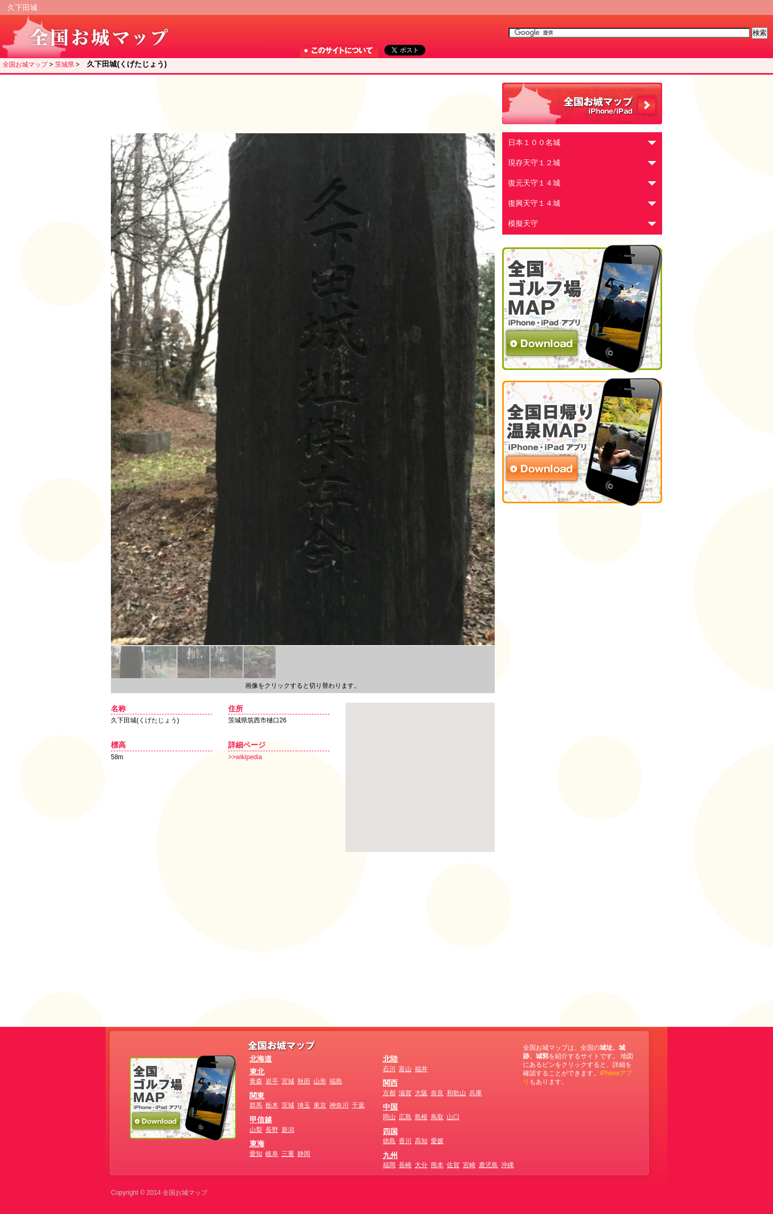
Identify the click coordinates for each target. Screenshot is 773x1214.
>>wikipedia (245, 757)
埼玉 (303, 1105)
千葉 (358, 1105)
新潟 (287, 1129)
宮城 (287, 1081)
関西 (390, 1083)
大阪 (421, 1093)
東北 (256, 1071)
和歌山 (456, 1093)
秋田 (303, 1081)
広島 (405, 1117)
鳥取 (437, 1117)
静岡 (303, 1153)
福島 (335, 1081)
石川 (389, 1069)
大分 (421, 1165)
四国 (390, 1131)
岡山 (389, 1117)
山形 (319, 1081)
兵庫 (475, 1093)
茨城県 (64, 64)
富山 (405, 1069)
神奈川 (339, 1105)
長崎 (405, 1165)
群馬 (255, 1105)
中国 (390, 1107)
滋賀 (405, 1093)
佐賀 (453, 1165)
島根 (421, 1117)
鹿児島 (488, 1165)
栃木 (271, 1105)
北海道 (260, 1059)
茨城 (287, 1105)
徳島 (389, 1141)
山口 (453, 1117)
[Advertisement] (300, 104)
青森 (255, 1081)
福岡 (389, 1165)
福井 (421, 1069)
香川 (405, 1141)
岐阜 (271, 1153)
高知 (421, 1141)
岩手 (271, 1081)
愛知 (255, 1153)
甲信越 (260, 1119)
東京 (319, 1105)
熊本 (437, 1165)
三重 (287, 1153)
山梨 (255, 1129)
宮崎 (469, 1165)
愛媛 (437, 1141)
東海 (256, 1143)
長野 (271, 1129)
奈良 (437, 1093)
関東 (256, 1095)
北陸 (390, 1059)
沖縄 (507, 1165)
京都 (389, 1093)
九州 (390, 1155)
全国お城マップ (25, 64)
